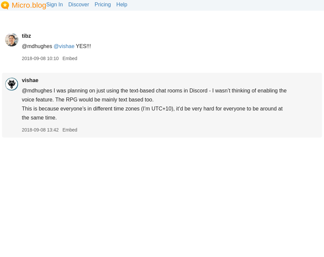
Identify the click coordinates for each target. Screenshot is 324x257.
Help (121, 4)
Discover (78, 4)
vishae (30, 80)
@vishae (64, 46)
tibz (26, 36)
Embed (69, 58)
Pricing (103, 4)
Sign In (54, 4)
